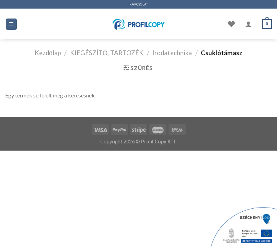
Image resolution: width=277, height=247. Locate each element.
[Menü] (11, 24)
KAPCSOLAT (138, 4)
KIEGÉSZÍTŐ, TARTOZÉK (106, 53)
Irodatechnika (172, 53)
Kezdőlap (48, 53)
